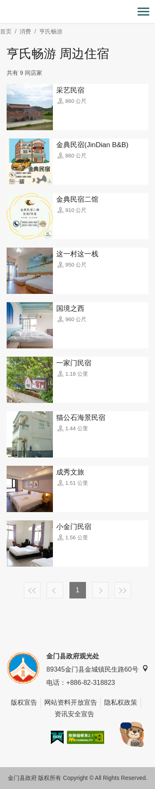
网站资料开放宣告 (70, 702)
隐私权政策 (120, 702)
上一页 (55, 590)
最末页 (122, 590)
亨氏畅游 (50, 31)
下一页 (100, 590)
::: (2, 4)
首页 (6, 31)
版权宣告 (24, 702)
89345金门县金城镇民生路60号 (97, 669)
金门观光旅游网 (77, 11)
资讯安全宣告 (74, 713)
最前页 (32, 590)
